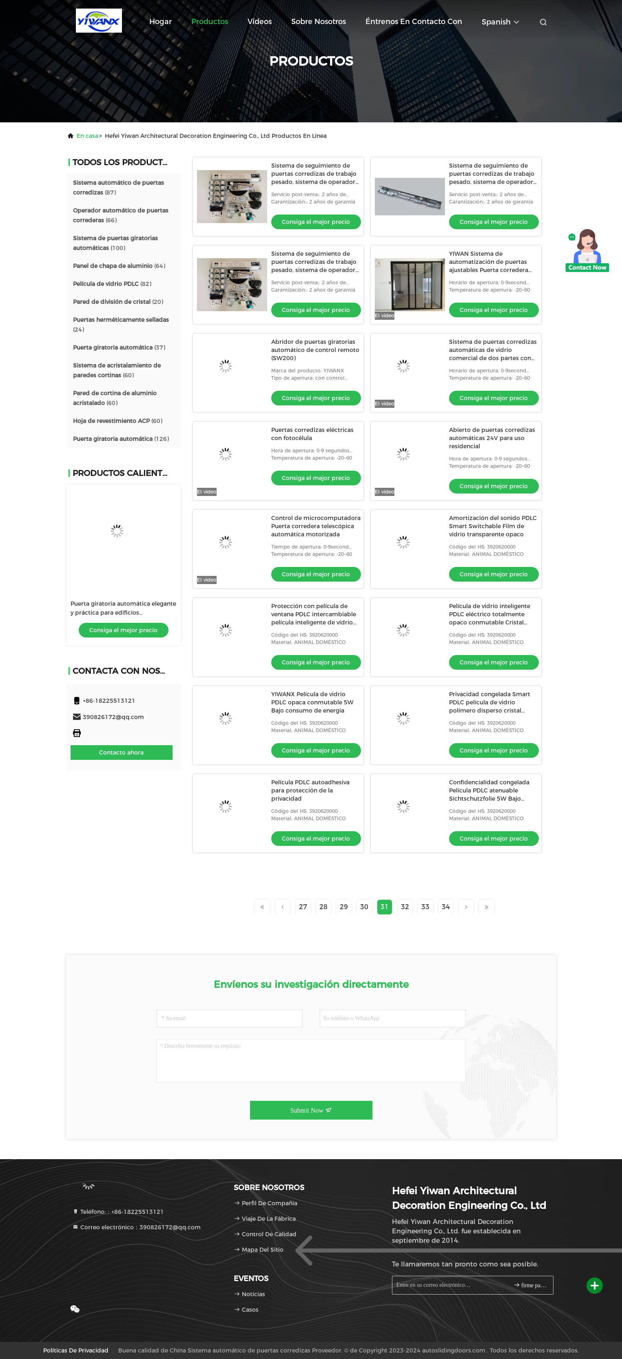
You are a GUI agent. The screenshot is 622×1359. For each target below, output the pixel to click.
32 (405, 907)
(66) (120, 215)
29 (344, 907)
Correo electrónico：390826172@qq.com (136, 1227)
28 (323, 907)
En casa (87, 135)
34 (446, 907)
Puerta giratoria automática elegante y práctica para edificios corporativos (123, 612)
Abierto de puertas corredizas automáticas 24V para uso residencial (492, 438)
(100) (115, 243)
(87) (118, 187)
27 (303, 907)
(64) (119, 266)
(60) (117, 370)
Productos (209, 21)
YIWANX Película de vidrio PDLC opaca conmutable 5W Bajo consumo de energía (312, 702)
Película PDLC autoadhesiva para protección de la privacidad (310, 790)
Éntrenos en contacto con (413, 21)
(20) (118, 301)
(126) (121, 439)
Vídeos (260, 21)
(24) (121, 324)
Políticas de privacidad (75, 1350)
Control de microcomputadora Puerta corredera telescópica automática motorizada (316, 526)
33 (425, 907)
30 (364, 907)
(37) (119, 347)
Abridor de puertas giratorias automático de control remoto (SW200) (315, 350)
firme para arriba (530, 1285)
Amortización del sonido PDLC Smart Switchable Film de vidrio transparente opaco (493, 526)
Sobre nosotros (318, 21)
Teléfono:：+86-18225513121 (118, 1211)
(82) (112, 284)
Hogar (160, 21)
